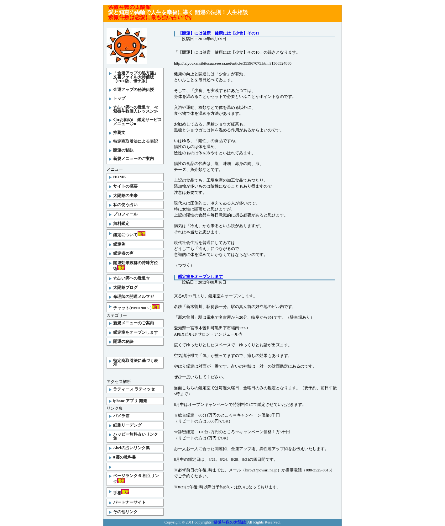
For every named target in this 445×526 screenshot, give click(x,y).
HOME (119, 177)
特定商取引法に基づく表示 (135, 363)
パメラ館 (121, 416)
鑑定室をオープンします (135, 332)
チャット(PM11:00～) (136, 307)
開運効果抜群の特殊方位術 (135, 266)
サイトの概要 (125, 186)
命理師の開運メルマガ (133, 297)
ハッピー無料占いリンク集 (135, 436)
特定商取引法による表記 (135, 141)
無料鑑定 (121, 223)
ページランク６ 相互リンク (136, 479)
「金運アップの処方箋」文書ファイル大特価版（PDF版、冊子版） (135, 77)
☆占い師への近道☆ (131, 278)
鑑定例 (119, 244)
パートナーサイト (129, 502)
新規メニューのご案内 (133, 159)
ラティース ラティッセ (134, 389)
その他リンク (125, 512)
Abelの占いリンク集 (131, 448)
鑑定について (129, 234)
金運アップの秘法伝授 (133, 90)
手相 (121, 492)
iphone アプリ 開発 (130, 401)
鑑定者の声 (123, 253)
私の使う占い (125, 205)
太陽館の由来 (125, 196)
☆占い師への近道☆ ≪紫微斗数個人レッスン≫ (135, 109)
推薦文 (119, 132)
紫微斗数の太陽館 (229, 522)
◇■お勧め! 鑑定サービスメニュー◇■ (137, 122)
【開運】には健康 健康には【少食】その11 (218, 33)
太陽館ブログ (125, 287)
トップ (119, 98)
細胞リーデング (127, 425)
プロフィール (125, 214)
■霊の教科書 (124, 457)
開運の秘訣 (123, 150)
